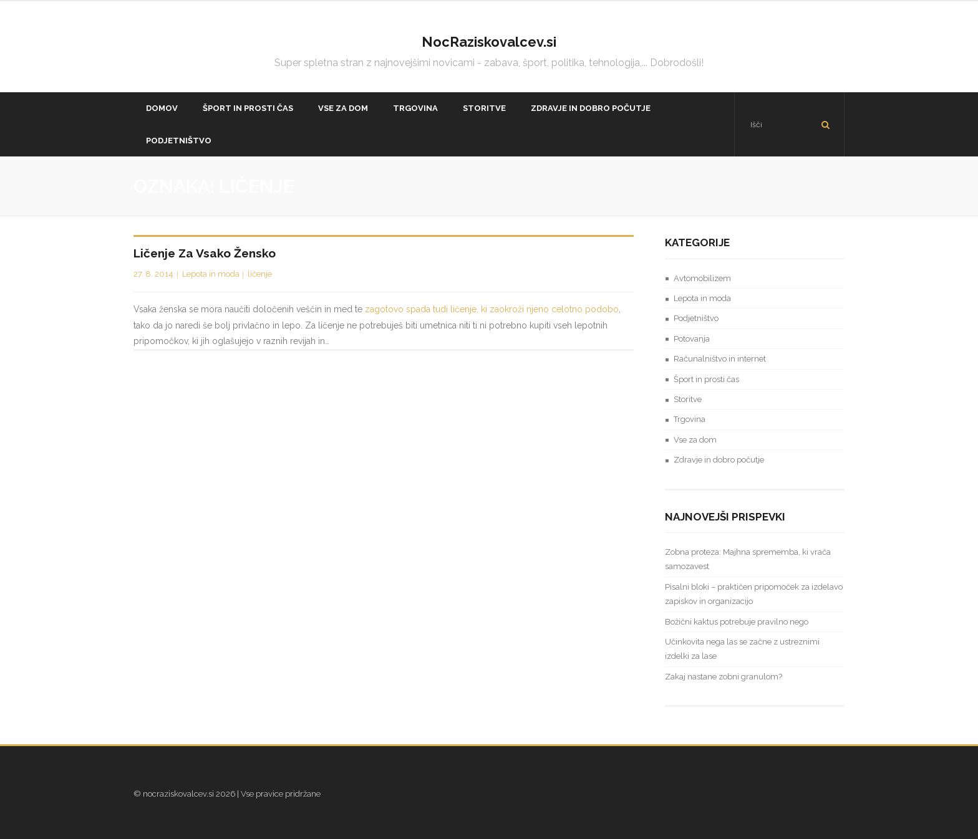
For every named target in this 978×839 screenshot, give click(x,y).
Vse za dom (695, 439)
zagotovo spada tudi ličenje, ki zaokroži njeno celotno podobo (492, 309)
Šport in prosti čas (706, 379)
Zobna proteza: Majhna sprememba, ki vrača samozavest (748, 559)
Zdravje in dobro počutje (719, 459)
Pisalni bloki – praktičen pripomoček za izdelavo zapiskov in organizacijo (754, 594)
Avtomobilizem (702, 278)
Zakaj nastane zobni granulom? (723, 676)
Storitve (688, 399)
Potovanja (692, 338)
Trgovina (689, 419)
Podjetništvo (696, 318)
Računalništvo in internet (720, 358)
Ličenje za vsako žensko (204, 253)
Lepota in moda (211, 274)
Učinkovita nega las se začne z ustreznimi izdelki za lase (742, 649)
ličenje (260, 274)
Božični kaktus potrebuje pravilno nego (736, 621)
